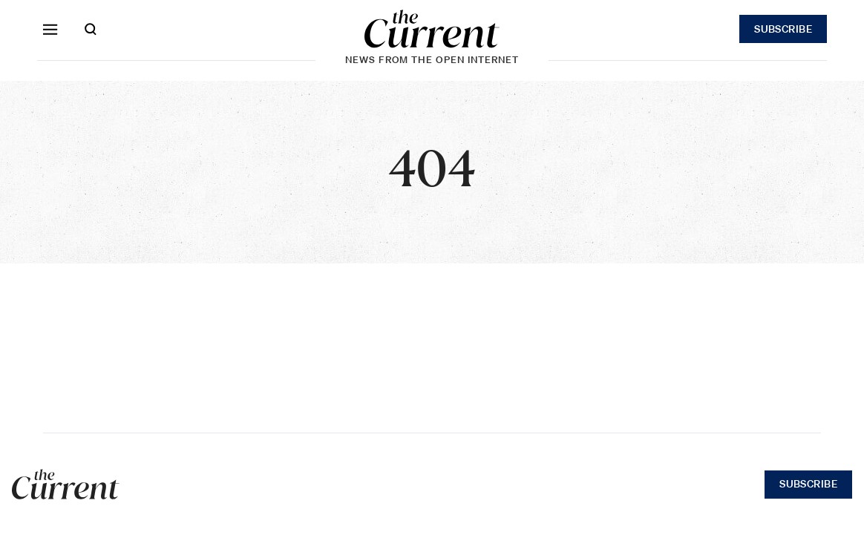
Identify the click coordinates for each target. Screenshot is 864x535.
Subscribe (783, 29)
